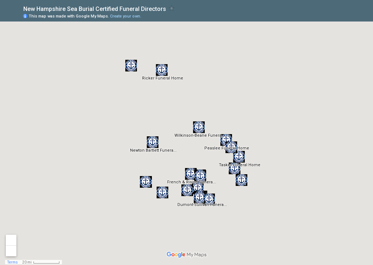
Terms (12, 262)
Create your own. (125, 16)
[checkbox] (172, 8)
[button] (191, 174)
